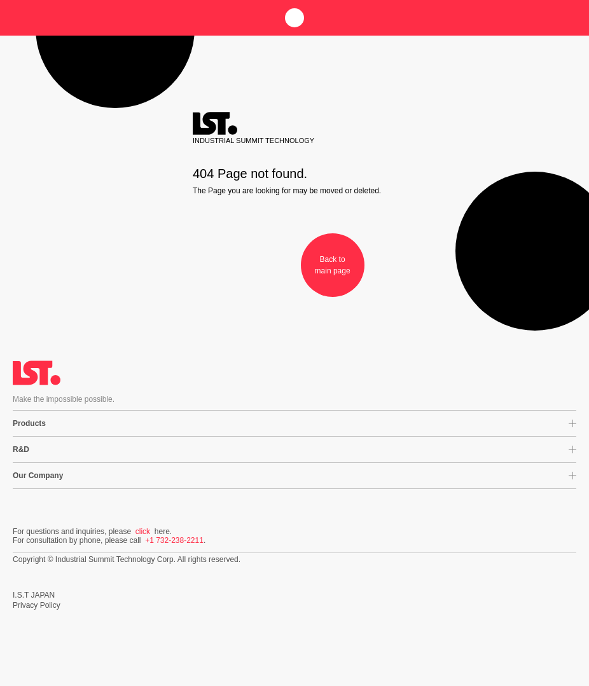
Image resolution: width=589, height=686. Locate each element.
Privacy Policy (36, 605)
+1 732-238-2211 (174, 540)
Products (29, 423)
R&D (21, 449)
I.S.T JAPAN (34, 595)
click (142, 531)
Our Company (38, 475)
